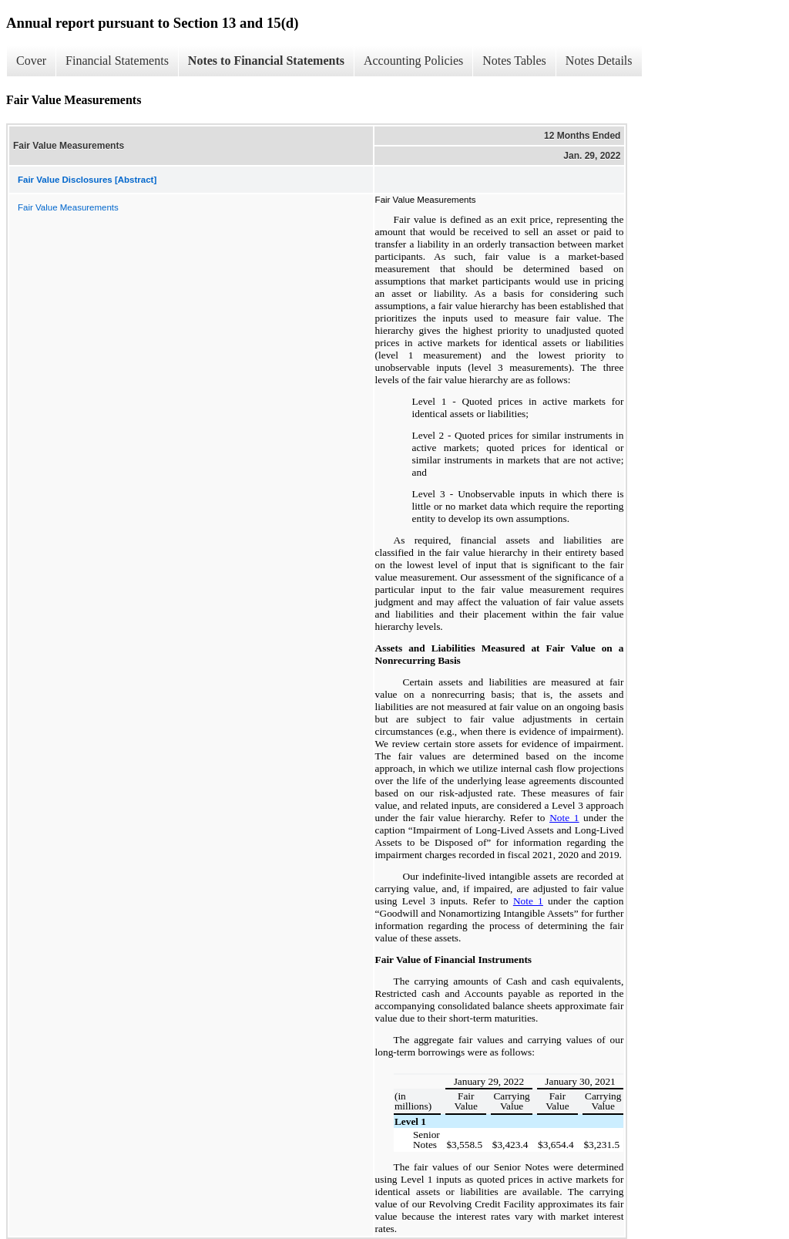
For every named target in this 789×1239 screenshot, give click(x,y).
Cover (31, 60)
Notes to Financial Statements (266, 60)
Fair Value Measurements (68, 207)
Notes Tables (514, 60)
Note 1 (564, 817)
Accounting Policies (413, 60)
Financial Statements (117, 60)
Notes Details (599, 60)
